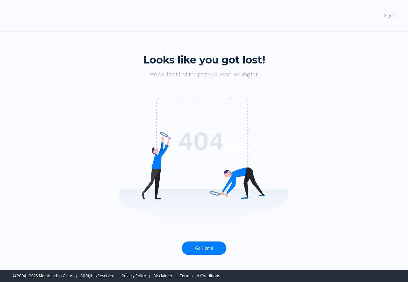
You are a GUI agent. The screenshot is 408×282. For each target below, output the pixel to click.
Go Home (204, 248)
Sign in (390, 15)
